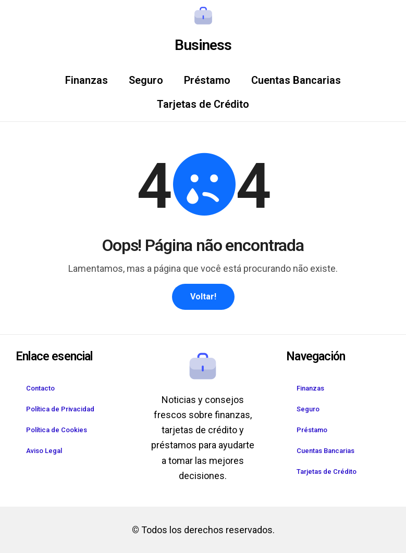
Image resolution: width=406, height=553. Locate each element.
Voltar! (203, 296)
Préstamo (207, 80)
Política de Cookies (56, 430)
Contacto (40, 388)
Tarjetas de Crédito (203, 104)
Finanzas (86, 80)
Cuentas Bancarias (296, 80)
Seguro (146, 80)
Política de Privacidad (60, 409)
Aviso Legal (44, 451)
